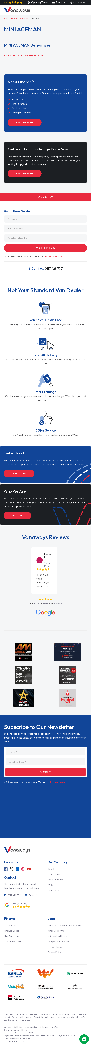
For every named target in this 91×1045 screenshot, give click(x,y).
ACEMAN (37, 18)
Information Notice (58, 926)
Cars (19, 18)
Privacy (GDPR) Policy (53, 257)
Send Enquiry (45, 249)
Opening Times (38, 2)
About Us (18, 517)
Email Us (58, 2)
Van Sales (8, 18)
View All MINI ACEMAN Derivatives (24, 55)
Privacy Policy (58, 771)
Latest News (54, 864)
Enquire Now (45, 197)
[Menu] (84, 10)
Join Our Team (55, 869)
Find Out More (25, 122)
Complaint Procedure (59, 931)
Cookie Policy (55, 942)
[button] (1, 556)
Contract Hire (11, 915)
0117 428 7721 (47, 269)
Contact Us (19, 474)
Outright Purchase (14, 931)
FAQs (50, 874)
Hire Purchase (11, 926)
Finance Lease (12, 920)
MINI (27, 18)
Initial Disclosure (56, 920)
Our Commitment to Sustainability (66, 915)
